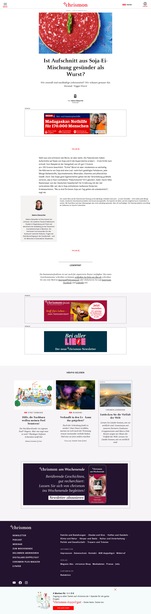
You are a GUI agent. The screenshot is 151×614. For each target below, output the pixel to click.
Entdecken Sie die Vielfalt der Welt (115, 416)
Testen (127, 4)
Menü (5, 7)
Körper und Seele (88, 538)
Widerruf (121, 553)
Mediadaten (98, 564)
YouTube (14, 582)
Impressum (66, 553)
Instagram (106, 279)
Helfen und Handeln (118, 535)
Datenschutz (80, 553)
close (115, 589)
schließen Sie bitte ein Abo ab (88, 277)
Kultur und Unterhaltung (112, 538)
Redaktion (65, 575)
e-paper (17, 566)
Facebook (67, 282)
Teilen (75, 149)
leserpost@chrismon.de (68, 279)
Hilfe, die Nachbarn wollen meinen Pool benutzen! (33, 420)
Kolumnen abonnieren (26, 553)
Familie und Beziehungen (73, 535)
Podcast (17, 540)
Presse (109, 564)
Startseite (68, 10)
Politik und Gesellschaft (72, 542)
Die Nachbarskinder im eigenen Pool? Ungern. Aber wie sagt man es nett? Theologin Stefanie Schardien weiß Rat (33, 432)
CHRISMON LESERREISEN (115, 410)
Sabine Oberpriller (77, 101)
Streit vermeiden (35, 413)
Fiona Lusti (67, 441)
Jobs (117, 564)
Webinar (17, 544)
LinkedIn (80, 282)
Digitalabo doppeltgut (26, 557)
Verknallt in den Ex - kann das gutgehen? (75, 419)
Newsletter (19, 535)
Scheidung (77, 413)
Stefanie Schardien (31, 441)
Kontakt (92, 553)
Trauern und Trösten (98, 542)
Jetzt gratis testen (63, 608)
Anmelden (145, 4)
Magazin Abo (66, 564)
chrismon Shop (83, 564)
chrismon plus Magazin (26, 562)
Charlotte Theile (76, 441)
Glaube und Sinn (96, 535)
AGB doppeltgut (106, 553)
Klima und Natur (68, 538)
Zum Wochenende (23, 548)
